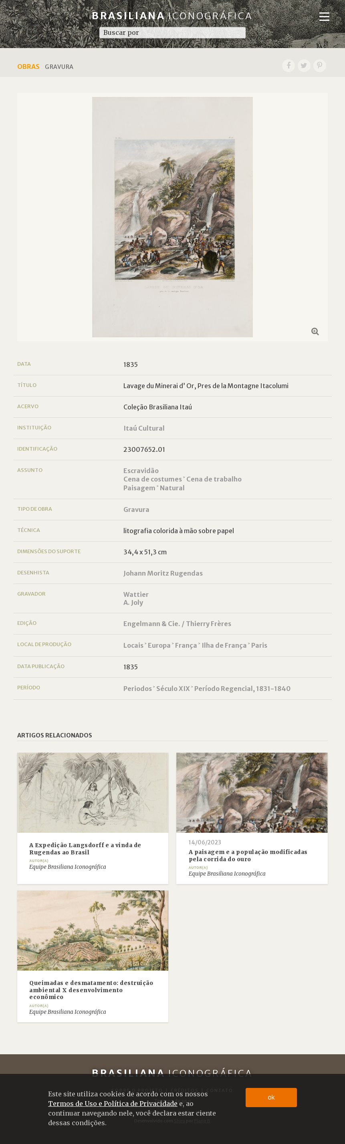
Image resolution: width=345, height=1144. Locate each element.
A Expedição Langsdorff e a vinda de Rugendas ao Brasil (85, 849)
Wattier (136, 594)
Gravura (136, 510)
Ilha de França (224, 645)
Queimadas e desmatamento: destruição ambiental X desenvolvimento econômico (91, 990)
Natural (172, 488)
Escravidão (141, 471)
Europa (159, 645)
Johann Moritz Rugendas (163, 573)
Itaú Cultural (144, 428)
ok (271, 1097)
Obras (28, 66)
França (186, 645)
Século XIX (173, 689)
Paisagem (139, 488)
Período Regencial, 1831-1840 (242, 689)
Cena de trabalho (214, 479)
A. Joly (133, 602)
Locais (133, 645)
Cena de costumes (152, 479)
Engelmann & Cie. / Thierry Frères (177, 624)
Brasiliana (172, 16)
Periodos (137, 689)
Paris (259, 645)
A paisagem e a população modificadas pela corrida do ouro (248, 856)
